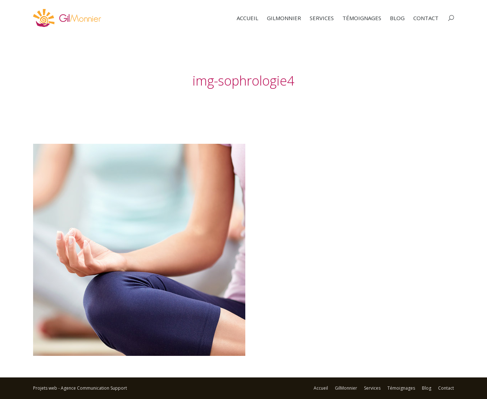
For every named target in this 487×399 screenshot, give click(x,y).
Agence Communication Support (94, 388)
